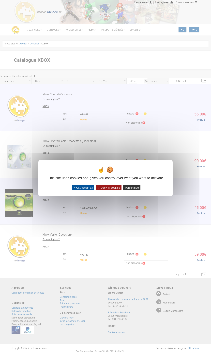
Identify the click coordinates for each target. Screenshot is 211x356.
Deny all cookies (109, 187)
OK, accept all (83, 187)
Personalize (132, 187)
